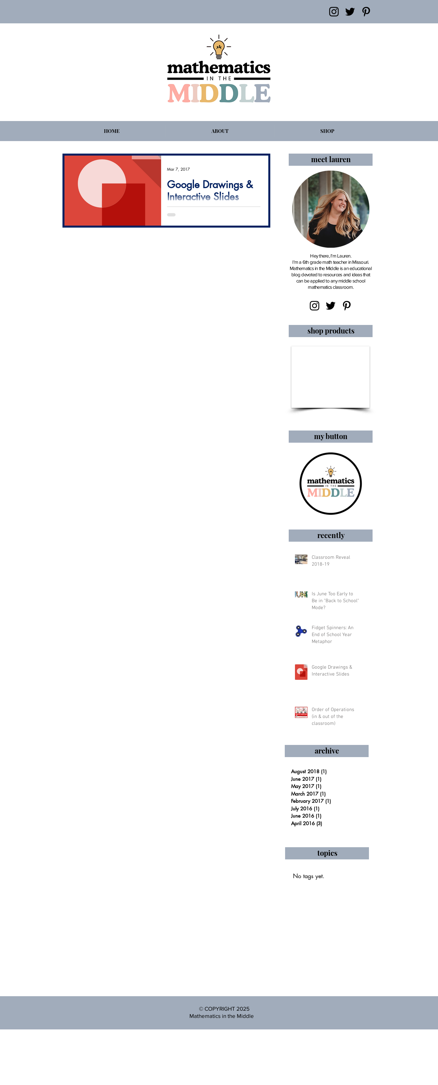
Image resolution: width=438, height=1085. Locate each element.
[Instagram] (334, 11)
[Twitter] (350, 11)
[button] (330, 377)
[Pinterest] (366, 11)
